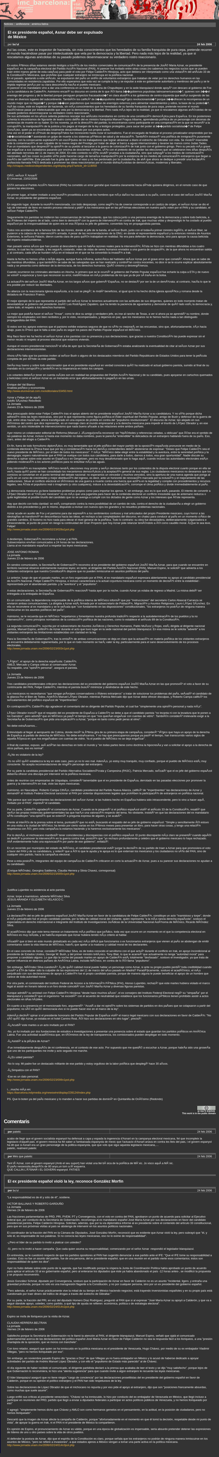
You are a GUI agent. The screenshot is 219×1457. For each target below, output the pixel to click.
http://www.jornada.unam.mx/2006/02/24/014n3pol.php (40, 1445)
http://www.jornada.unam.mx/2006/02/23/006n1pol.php (40, 1079)
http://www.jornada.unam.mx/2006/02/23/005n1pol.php (40, 873)
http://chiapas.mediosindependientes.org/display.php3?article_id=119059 (52, 165)
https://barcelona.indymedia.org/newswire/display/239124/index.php (48, 1092)
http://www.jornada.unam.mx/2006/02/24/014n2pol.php (40, 1306)
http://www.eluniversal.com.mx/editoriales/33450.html (40, 391)
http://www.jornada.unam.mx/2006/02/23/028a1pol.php (40, 529)
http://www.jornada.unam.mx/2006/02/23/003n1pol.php (40, 648)
